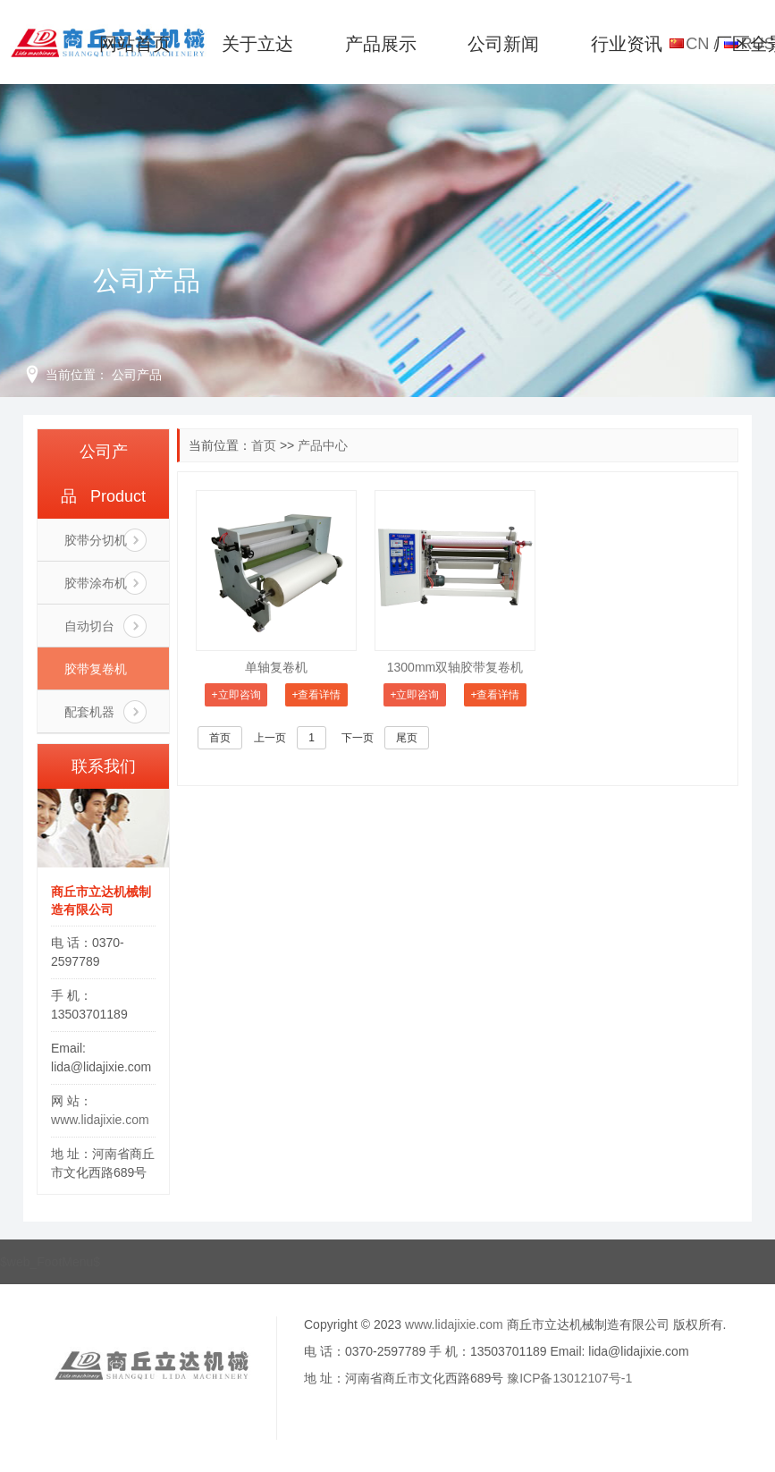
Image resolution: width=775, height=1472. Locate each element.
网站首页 (135, 44)
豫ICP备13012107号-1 (569, 1378)
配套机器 (89, 712)
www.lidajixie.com (100, 1119)
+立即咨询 (236, 695)
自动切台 (89, 626)
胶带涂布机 (95, 583)
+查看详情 (316, 695)
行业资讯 (626, 44)
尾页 (406, 738)
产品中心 (323, 445)
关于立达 (257, 44)
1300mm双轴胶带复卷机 (455, 667)
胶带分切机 (95, 540)
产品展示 (381, 44)
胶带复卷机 (95, 669)
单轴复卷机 (276, 667)
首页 (263, 445)
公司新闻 (503, 44)
